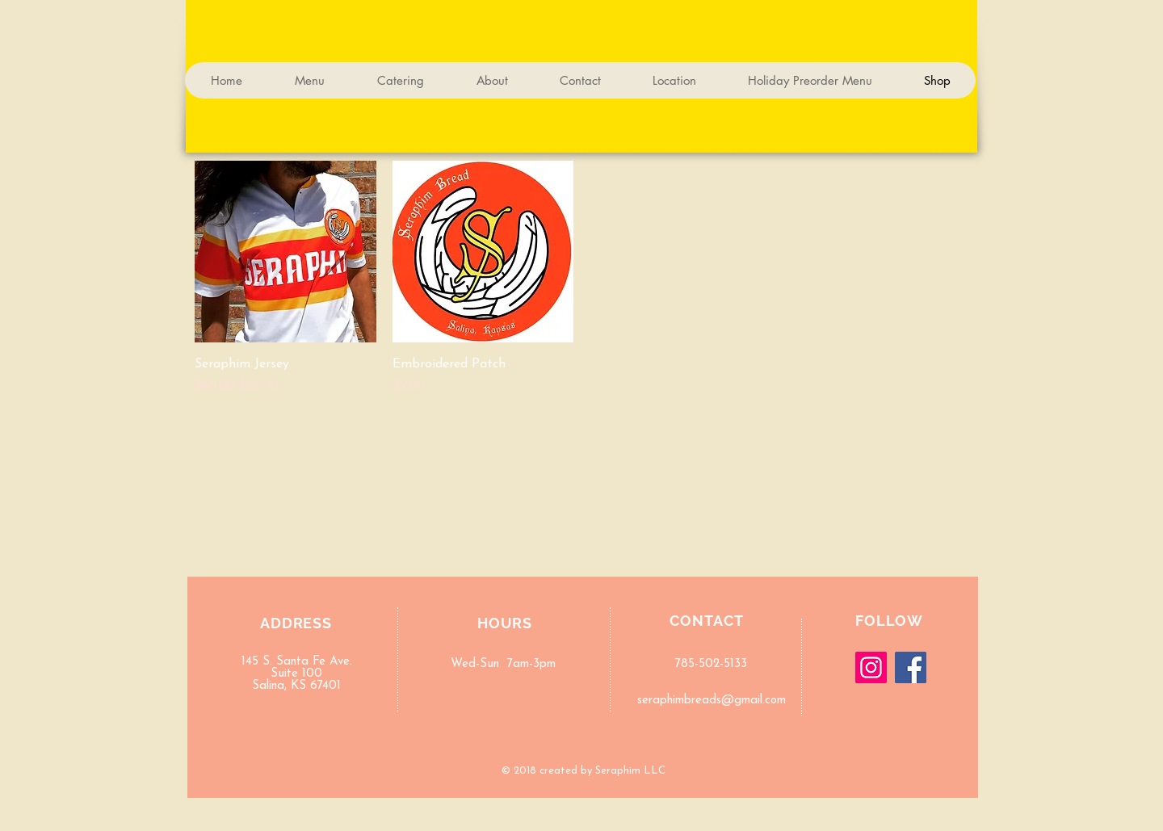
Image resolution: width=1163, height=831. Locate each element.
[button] (962, 136)
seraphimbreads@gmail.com (711, 701)
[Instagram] (871, 667)
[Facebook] (910, 667)
